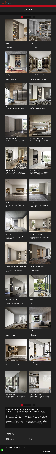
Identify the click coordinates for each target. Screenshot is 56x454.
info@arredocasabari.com (15, 435)
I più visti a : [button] (44, 13)
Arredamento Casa (7, 6)
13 (33, 17)
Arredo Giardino (9, 442)
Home (2, 6)
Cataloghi (31, 442)
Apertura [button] (36, 13)
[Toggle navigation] (53, 2)
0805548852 (11, 434)
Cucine (7, 438)
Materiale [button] (16, 13)
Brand (30, 440)
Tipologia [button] (29, 13)
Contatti (30, 439)
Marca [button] (10, 13)
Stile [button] (23, 13)
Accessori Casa (9, 440)
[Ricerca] (51, 2)
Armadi (12, 6)
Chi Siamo (31, 438)
